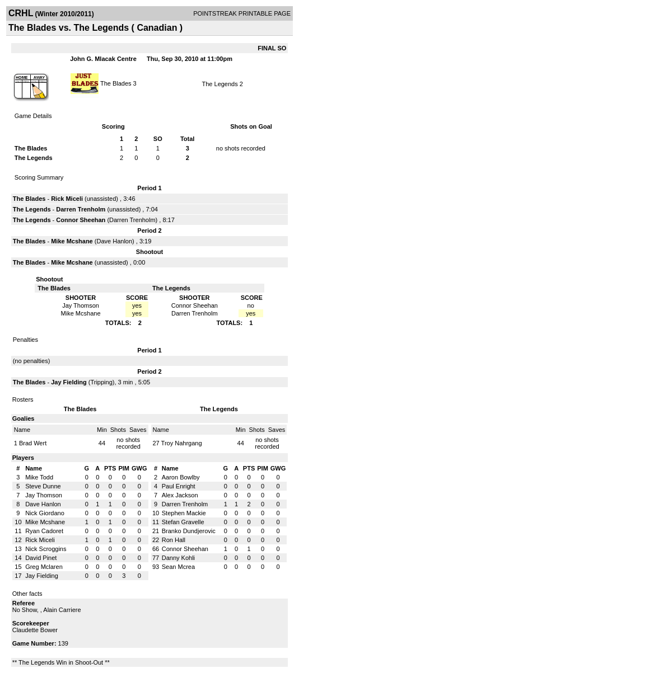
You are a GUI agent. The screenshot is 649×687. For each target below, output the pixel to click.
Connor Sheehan (80, 220)
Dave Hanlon (114, 241)
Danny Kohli (178, 557)
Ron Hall (173, 540)
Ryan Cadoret (44, 531)
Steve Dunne (43, 486)
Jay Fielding (69, 382)
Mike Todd (39, 477)
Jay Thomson (43, 495)
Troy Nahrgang (181, 443)
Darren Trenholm (80, 209)
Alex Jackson (180, 495)
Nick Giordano (44, 513)
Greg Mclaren (44, 566)
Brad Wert (32, 443)
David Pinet (41, 557)
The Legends (220, 84)
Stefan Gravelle (183, 522)
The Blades (116, 82)
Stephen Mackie (184, 513)
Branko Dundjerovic (189, 531)
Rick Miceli (67, 198)
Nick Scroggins (45, 548)
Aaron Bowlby (181, 477)
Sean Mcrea (178, 566)
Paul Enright (178, 486)
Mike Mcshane (72, 241)
